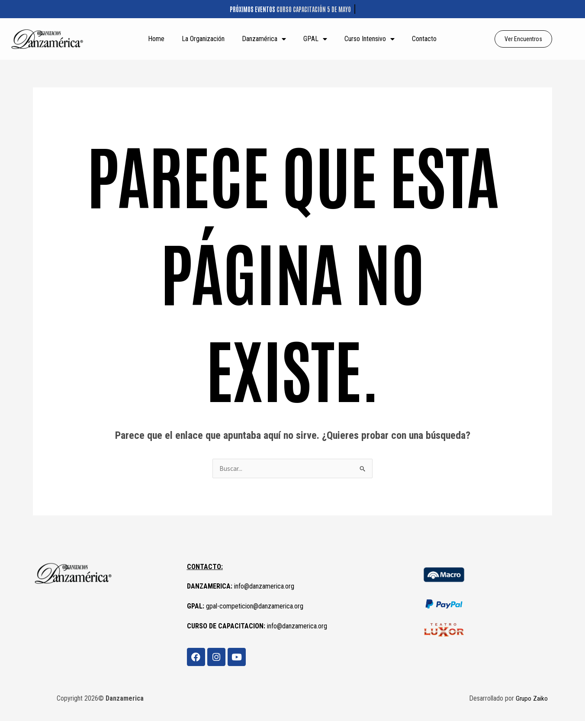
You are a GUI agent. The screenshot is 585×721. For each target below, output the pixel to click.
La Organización (203, 39)
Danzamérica (264, 39)
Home (156, 39)
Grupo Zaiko (531, 699)
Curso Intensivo (369, 39)
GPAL (315, 39)
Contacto (424, 39)
